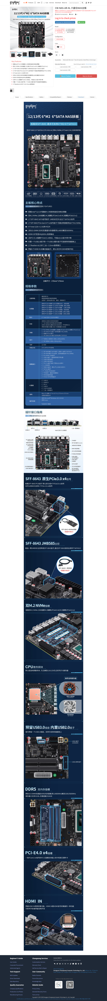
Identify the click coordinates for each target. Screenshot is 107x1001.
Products (32, 2)
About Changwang (59, 969)
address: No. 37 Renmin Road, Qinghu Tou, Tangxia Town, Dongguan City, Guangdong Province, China (76, 971)
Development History (59, 999)
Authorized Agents (15, 968)
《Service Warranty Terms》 (91, 64)
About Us (64, 2)
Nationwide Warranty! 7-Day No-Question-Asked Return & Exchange (79, 60)
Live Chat (81, 22)
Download (58, 2)
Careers (77, 999)
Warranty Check (36, 965)
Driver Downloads (15, 978)
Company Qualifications (16, 988)
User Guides (13, 962)
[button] (55, 963)
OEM (40, 2)
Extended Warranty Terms (39, 992)
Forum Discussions (37, 978)
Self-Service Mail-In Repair (39, 968)
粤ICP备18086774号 (85, 999)
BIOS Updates (14, 975)
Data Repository (14, 981)
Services (51, 2)
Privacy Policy (36, 988)
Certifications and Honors (24, 999)
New (25, 2)
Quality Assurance (36, 999)
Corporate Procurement (16, 965)
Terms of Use (35, 995)
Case (46, 2)
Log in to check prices (65, 18)
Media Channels (36, 975)
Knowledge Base (36, 981)
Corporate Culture (70, 999)
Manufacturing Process (16, 995)
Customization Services (38, 962)
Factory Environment (47, 999)
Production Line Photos (16, 992)
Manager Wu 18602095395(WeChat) (65, 22)
